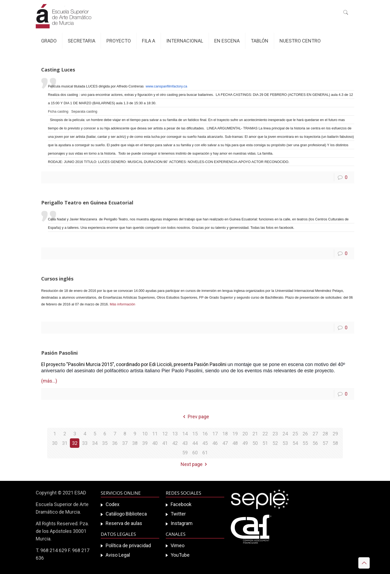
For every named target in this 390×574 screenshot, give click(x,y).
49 (245, 443)
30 (54, 443)
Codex (112, 504)
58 (335, 443)
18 (225, 433)
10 (145, 433)
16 (205, 433)
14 (185, 433)
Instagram (182, 523)
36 (115, 443)
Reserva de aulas (124, 523)
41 (165, 443)
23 (275, 433)
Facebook (181, 504)
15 (195, 433)
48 (235, 443)
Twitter (178, 514)
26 (305, 433)
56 (315, 443)
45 (205, 443)
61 (205, 452)
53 (285, 443)
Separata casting (84, 111)
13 (175, 433)
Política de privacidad (128, 545)
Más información (122, 304)
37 (125, 443)
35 (105, 443)
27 (315, 433)
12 (165, 433)
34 (95, 443)
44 (195, 443)
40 (155, 443)
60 (195, 452)
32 (74, 443)
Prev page (195, 416)
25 (295, 433)
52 (275, 443)
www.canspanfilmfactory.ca (166, 86)
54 (295, 443)
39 (145, 443)
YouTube (180, 555)
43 (185, 443)
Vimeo (177, 545)
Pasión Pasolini (59, 353)
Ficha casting (58, 111)
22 (265, 433)
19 (235, 433)
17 (215, 433)
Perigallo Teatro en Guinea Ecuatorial (87, 202)
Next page (195, 464)
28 (325, 433)
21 (255, 433)
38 (135, 443)
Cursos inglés (57, 278)
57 (325, 443)
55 (305, 443)
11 (155, 433)
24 (285, 433)
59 (185, 452)
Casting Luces (58, 69)
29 (335, 433)
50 (255, 443)
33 (84, 443)
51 (265, 443)
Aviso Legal (118, 555)
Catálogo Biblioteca (126, 514)
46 (215, 443)
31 (64, 443)
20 (245, 433)
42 (175, 443)
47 (225, 443)
